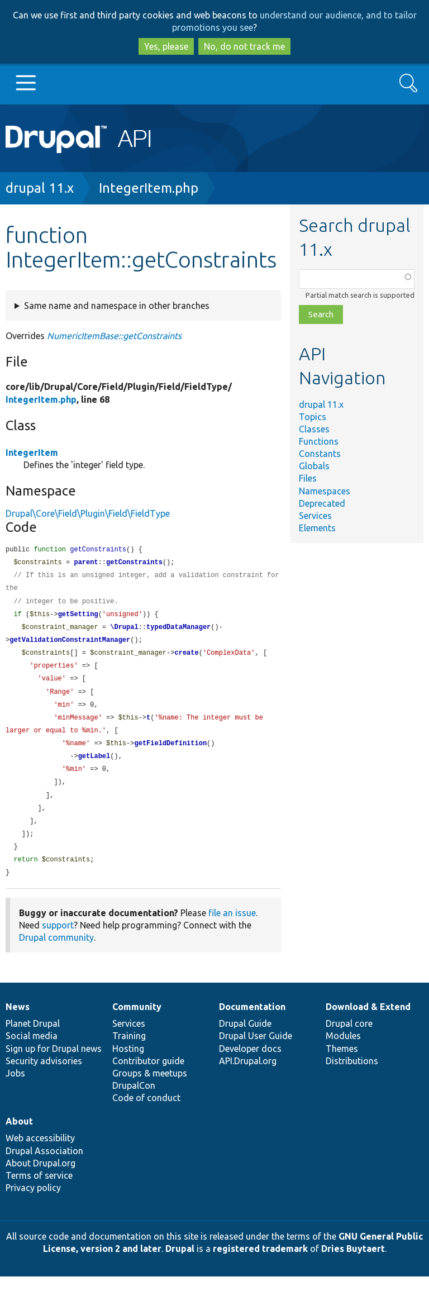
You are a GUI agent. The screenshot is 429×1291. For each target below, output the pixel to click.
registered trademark (260, 1263)
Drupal (179, 1263)
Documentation (252, 1021)
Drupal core (349, 1038)
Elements (317, 528)
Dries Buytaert (353, 1263)
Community (136, 1021)
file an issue (232, 927)
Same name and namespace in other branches (116, 306)
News (18, 1021)
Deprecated (322, 503)
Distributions (352, 1075)
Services (315, 516)
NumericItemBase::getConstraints (114, 336)
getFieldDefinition (170, 752)
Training (129, 1050)
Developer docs (250, 1063)
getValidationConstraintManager (69, 644)
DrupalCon (133, 1100)
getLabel (94, 765)
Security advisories (44, 1075)
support (58, 940)
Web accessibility (40, 1152)
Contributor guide (148, 1075)
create (186, 658)
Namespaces (324, 491)
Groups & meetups (149, 1088)
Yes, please (166, 46)
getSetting (78, 617)
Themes (342, 1063)
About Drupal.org (40, 1178)
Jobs (15, 1088)
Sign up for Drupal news (54, 1063)
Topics (312, 417)
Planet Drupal (33, 1038)
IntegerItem (32, 452)
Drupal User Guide (255, 1050)
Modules (343, 1050)
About (19, 1136)
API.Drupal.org (248, 1075)
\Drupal (124, 631)
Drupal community (56, 952)
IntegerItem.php (148, 188)
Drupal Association (44, 1165)
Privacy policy (33, 1202)
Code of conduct (146, 1112)
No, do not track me (244, 46)
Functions (319, 441)
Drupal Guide (245, 1038)
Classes (314, 429)
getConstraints (134, 563)
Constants (320, 454)
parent (86, 563)
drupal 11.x (40, 188)
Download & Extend (368, 1021)
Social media (32, 1050)
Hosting (128, 1063)
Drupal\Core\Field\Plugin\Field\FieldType (88, 513)
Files (308, 478)
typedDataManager (178, 631)
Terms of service (39, 1190)
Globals (314, 466)
